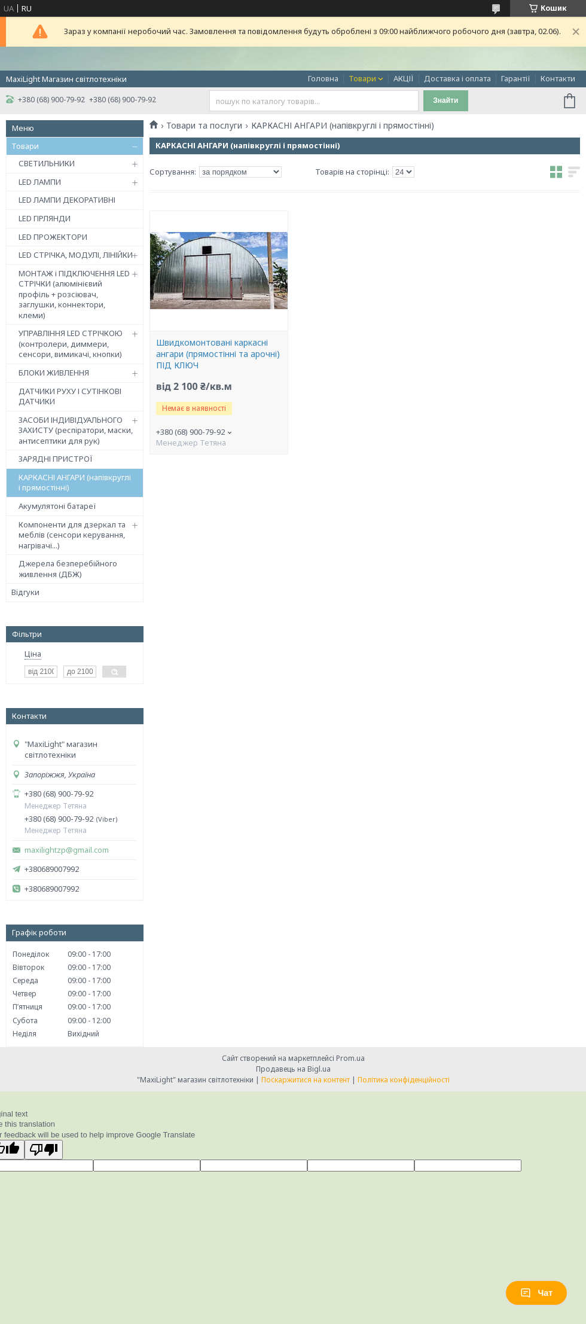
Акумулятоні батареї (57, 506)
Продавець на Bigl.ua (293, 1069)
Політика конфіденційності (404, 1080)
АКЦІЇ (403, 78)
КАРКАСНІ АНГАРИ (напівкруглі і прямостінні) (75, 482)
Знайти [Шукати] (445, 100)
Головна (323, 78)
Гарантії (515, 78)
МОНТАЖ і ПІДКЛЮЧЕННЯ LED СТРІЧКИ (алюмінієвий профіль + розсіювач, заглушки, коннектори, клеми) (74, 294)
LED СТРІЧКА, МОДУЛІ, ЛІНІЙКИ (76, 254)
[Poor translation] (44, 1150)
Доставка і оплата (457, 78)
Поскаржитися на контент (305, 1080)
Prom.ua (350, 1058)
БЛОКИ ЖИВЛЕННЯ (54, 372)
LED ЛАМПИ (40, 181)
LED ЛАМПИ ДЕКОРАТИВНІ (67, 199)
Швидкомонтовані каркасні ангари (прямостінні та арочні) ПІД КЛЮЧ (218, 354)
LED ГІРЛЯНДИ (45, 218)
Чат (536, 1293)
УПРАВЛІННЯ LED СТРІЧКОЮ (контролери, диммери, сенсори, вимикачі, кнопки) (71, 343)
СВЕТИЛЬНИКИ (47, 163)
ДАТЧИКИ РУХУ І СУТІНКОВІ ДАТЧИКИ (70, 396)
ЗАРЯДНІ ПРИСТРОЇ (56, 458)
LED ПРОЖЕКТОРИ (53, 236)
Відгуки (25, 592)
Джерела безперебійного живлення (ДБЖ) (68, 568)
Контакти (558, 78)
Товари (362, 78)
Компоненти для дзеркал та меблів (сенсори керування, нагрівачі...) (72, 535)
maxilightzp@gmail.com (67, 850)
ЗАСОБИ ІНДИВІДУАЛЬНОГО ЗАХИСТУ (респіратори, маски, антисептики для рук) (76, 430)
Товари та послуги (204, 125)
